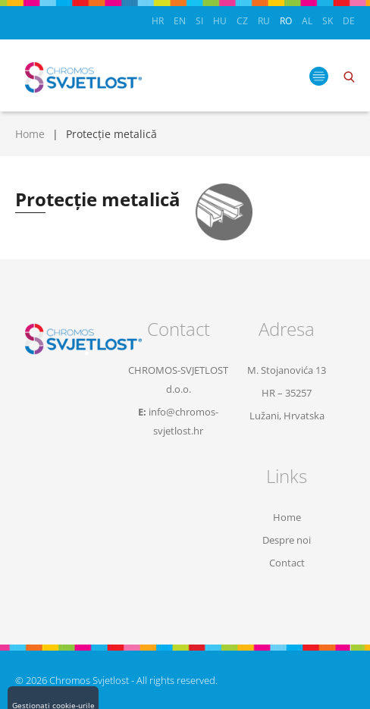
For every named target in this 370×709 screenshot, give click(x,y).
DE (349, 20)
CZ (242, 20)
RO (286, 20)
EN (180, 20)
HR (158, 20)
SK (327, 20)
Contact (287, 562)
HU (220, 20)
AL (307, 20)
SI (199, 20)
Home (30, 134)
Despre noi (286, 540)
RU (264, 20)
